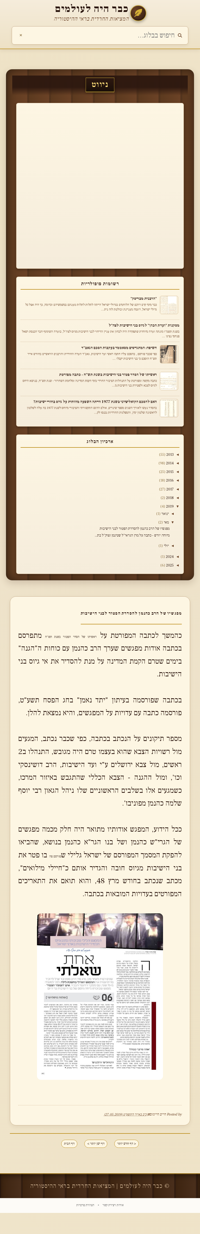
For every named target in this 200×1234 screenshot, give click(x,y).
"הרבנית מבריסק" (143, 298)
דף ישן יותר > (95, 1163)
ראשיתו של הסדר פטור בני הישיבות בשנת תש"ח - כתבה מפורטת (108, 374)
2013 (168, 454)
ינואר (164, 515)
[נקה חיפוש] (21, 35)
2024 (168, 559)
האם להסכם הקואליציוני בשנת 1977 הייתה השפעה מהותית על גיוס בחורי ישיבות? (95, 401)
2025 (168, 568)
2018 (168, 499)
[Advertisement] (163, 185)
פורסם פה (41, 872)
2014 (168, 463)
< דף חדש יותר (135, 1163)
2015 (168, 472)
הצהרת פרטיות (85, 1226)
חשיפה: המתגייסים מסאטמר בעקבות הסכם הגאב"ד (119, 347)
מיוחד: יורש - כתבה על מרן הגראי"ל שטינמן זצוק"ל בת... (132, 537)
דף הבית (60, 1163)
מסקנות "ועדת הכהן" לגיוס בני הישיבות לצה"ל (144, 325)
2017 (168, 490)
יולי (165, 548)
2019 (168, 508)
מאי (165, 524)
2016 (168, 481)
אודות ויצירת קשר (113, 1226)
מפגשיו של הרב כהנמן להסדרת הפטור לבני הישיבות (135, 531)
